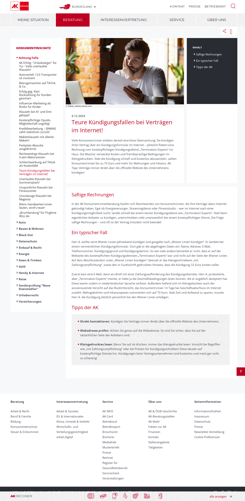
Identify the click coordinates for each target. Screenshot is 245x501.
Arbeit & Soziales (67, 411)
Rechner (107, 458)
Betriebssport (111, 427)
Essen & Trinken (30, 260)
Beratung (73, 20)
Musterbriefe (110, 447)
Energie (24, 254)
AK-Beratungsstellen (161, 416)
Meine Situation (33, 20)
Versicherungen (30, 301)
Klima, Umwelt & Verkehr (73, 421)
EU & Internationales (69, 416)
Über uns (216, 20)
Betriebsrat (215, 6)
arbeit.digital (64, 437)
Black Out (26, 235)
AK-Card (107, 416)
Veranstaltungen (113, 478)
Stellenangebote (158, 442)
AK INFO (107, 411)
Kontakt (177, 6)
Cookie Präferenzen (207, 437)
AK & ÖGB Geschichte (162, 411)
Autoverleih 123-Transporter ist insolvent (38, 76)
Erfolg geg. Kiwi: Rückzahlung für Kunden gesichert (35, 95)
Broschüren (110, 432)
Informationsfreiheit (207, 411)
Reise (22, 279)
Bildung (16, 421)
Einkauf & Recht (30, 247)
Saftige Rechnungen (209, 54)
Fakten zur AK (157, 427)
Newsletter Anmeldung (209, 432)
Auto (22, 222)
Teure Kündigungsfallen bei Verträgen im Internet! (37, 172)
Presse (195, 6)
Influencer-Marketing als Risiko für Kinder (35, 104)
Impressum (201, 416)
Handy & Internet (31, 273)
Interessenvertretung (124, 20)
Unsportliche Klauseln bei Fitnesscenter (36, 189)
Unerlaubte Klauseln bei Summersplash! (35, 180)
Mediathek (109, 442)
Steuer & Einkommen (24, 432)
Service (177, 20)
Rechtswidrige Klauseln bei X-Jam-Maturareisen (36, 155)
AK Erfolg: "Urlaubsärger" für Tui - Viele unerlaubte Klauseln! (38, 66)
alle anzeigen (218, 496)
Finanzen (154, 432)
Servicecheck (110, 473)
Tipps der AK (204, 67)
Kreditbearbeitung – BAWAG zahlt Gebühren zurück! (37, 130)
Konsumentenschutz (33, 48)
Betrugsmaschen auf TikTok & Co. (37, 84)
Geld (22, 266)
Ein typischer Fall (207, 60)
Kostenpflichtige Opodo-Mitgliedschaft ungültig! (35, 121)
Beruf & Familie (21, 416)
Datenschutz (28, 241)
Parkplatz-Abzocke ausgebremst (31, 147)
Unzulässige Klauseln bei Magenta (35, 197)
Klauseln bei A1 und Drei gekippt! (35, 113)
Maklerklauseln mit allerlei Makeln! (36, 138)
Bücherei (108, 437)
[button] (233, 5)
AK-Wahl (153, 421)
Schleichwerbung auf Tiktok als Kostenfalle (37, 163)
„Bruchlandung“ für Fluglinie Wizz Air (37, 214)
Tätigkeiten (155, 447)
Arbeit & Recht (20, 411)
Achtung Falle (28, 58)
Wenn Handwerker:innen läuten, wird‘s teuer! (35, 205)
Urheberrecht (29, 295)
